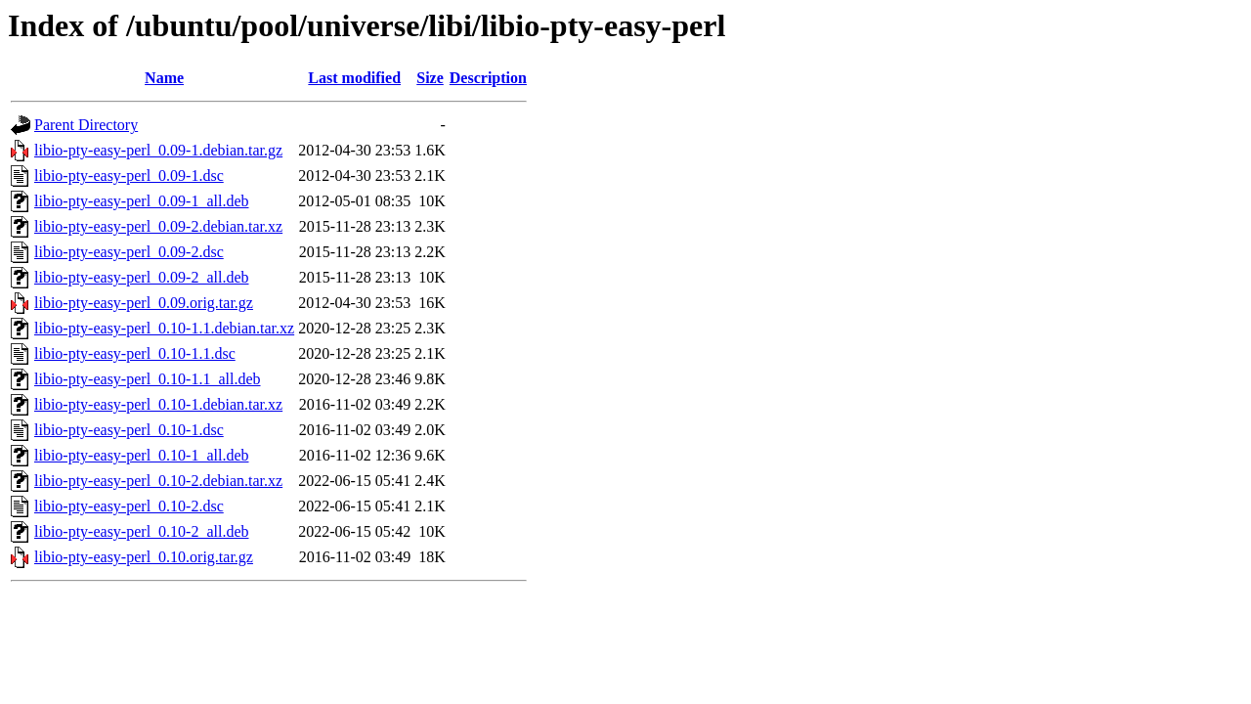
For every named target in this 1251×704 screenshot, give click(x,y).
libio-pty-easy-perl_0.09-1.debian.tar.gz (158, 150)
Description (488, 77)
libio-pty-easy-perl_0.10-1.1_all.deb (147, 379)
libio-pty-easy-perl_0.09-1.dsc (129, 175)
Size (430, 77)
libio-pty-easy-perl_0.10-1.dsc (129, 429)
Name (164, 77)
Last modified (354, 77)
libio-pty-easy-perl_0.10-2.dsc (129, 506)
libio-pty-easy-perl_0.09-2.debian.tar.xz (158, 226)
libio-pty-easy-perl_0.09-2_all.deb (141, 277)
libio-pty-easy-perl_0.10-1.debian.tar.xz (158, 404)
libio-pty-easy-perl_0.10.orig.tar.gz (143, 557)
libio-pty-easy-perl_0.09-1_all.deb (141, 201)
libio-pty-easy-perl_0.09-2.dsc (129, 251)
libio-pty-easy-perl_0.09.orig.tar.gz (143, 302)
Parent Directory (86, 124)
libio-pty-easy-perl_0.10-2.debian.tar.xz (158, 480)
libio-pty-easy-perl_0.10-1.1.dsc (135, 353)
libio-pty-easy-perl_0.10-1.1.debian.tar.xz (164, 328)
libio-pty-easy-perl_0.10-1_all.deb (141, 455)
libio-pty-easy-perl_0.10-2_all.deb (141, 531)
